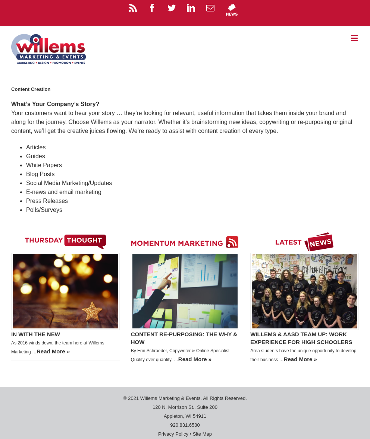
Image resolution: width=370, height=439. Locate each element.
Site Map (202, 434)
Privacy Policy (173, 434)
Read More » (53, 351)
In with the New (35, 334)
